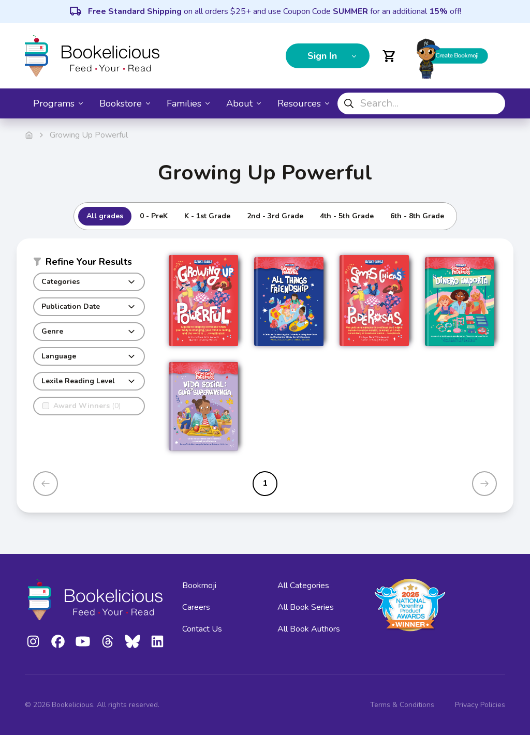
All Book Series (305, 607)
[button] (89, 264)
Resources (303, 103)
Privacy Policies (480, 705)
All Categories (303, 585)
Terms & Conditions (402, 705)
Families (188, 103)
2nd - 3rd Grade (275, 216)
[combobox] (421, 103)
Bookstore (124, 103)
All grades (104, 216)
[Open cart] (389, 55)
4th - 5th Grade (347, 216)
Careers (196, 607)
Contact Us (202, 629)
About (243, 103)
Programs (58, 103)
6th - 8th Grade (417, 216)
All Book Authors (308, 629)
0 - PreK (154, 216)
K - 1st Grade (207, 216)
